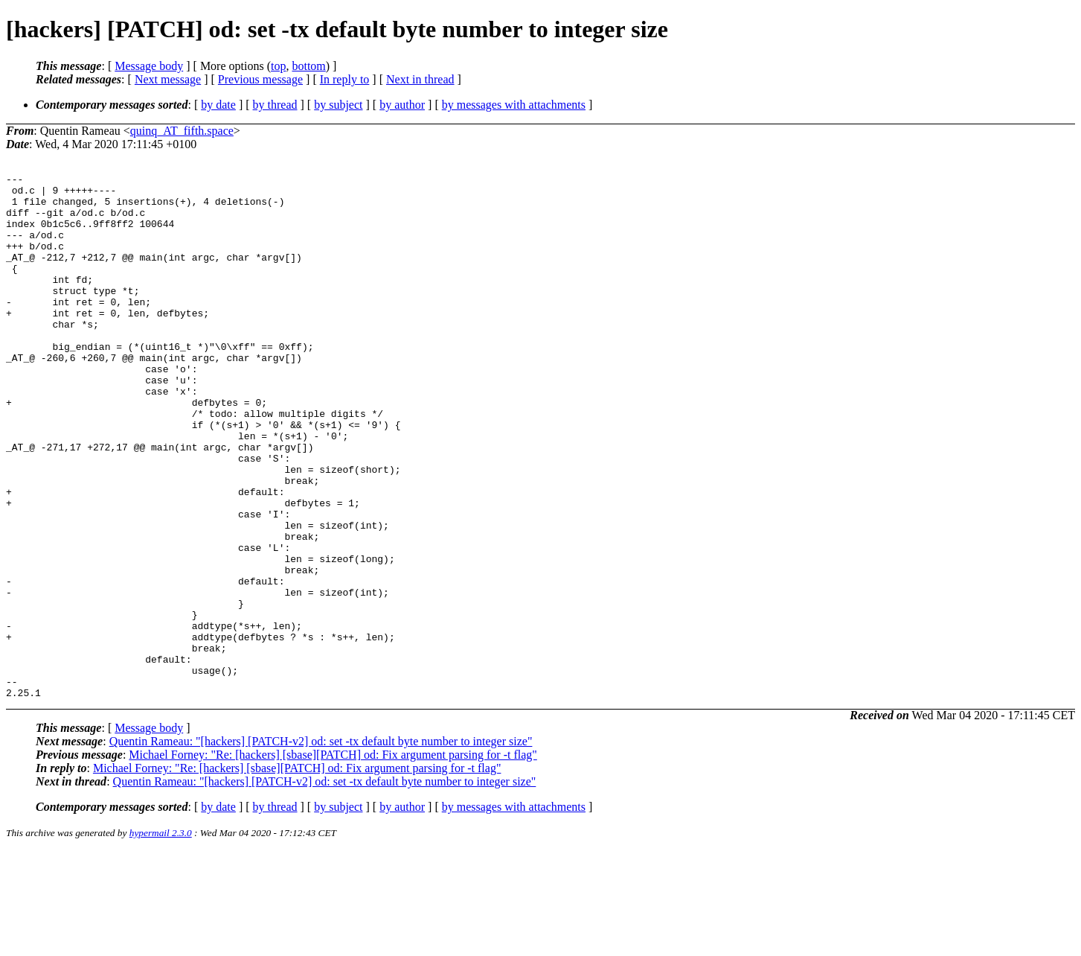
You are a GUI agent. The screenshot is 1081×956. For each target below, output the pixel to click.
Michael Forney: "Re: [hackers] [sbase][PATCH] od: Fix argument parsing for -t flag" (333, 859)
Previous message (260, 79)
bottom (308, 66)
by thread (275, 104)
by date (218, 104)
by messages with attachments (514, 104)
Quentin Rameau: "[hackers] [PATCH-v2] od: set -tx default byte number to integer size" (321, 846)
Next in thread (420, 79)
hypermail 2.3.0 (160, 937)
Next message (168, 79)
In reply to (345, 79)
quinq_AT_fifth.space (182, 130)
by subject (338, 104)
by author (402, 104)
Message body (149, 66)
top (278, 66)
